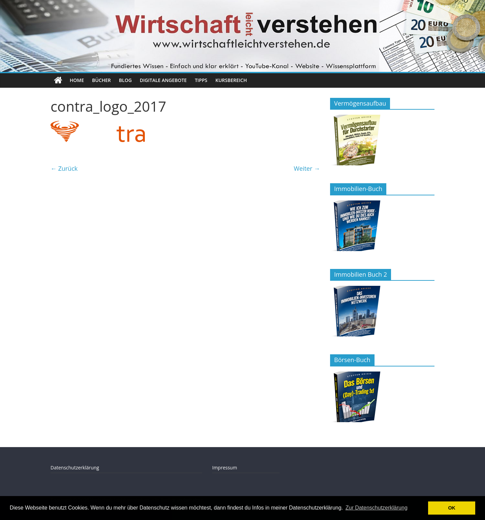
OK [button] (451, 508)
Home (77, 80)
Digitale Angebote (163, 80)
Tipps (201, 80)
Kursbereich (231, 80)
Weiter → (307, 168)
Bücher (101, 80)
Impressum (224, 467)
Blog (125, 80)
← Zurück (64, 168)
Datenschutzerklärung (75, 467)
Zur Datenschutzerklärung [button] (377, 508)
